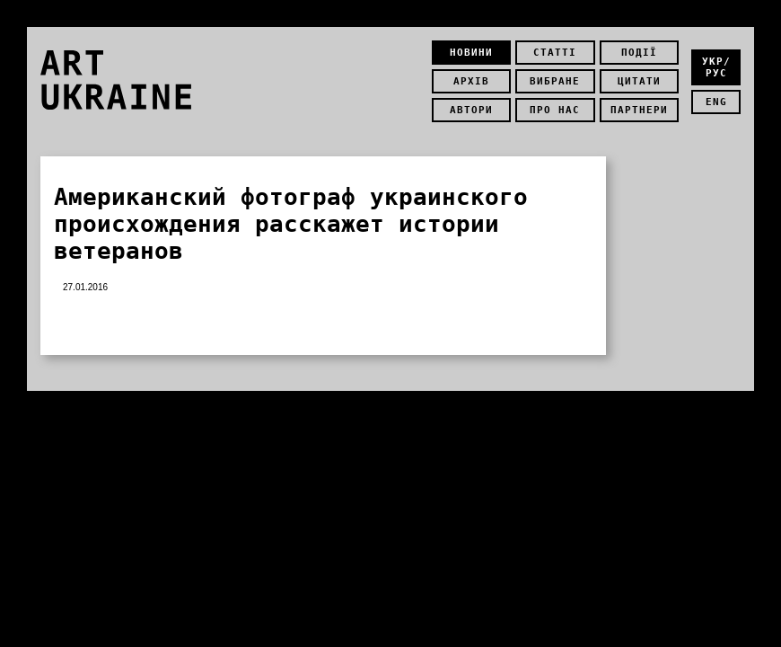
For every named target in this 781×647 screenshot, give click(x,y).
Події (639, 52)
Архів (471, 81)
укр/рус (716, 67)
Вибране (555, 81)
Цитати (639, 81)
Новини (471, 52)
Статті (554, 52)
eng (716, 102)
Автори (471, 110)
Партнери (639, 110)
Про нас (555, 110)
